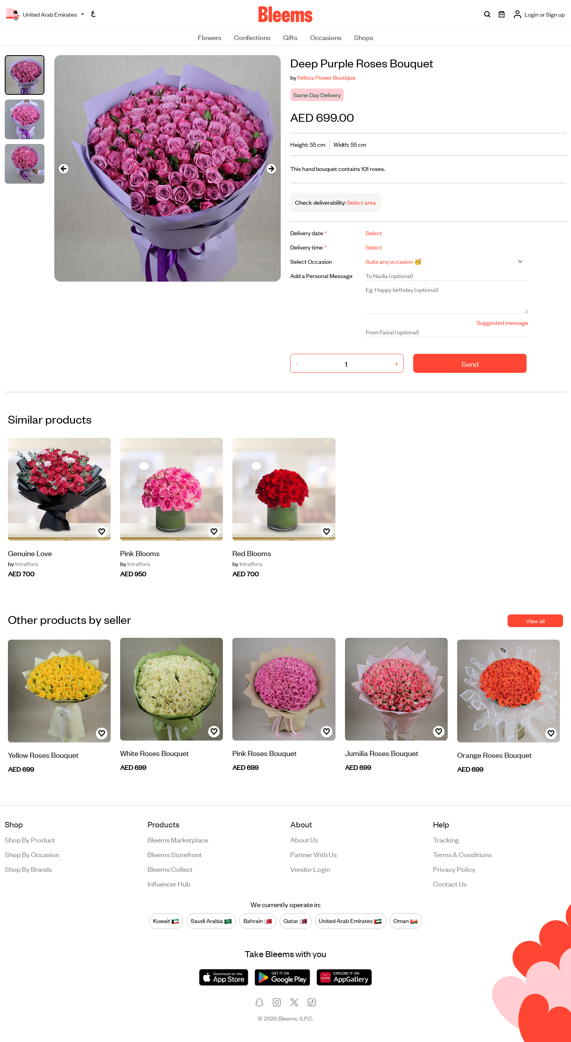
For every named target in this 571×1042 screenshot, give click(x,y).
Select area (361, 202)
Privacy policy (454, 868)
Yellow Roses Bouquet (43, 773)
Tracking (446, 839)
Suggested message (502, 322)
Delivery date (308, 232)
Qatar (295, 920)
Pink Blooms (140, 561)
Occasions (325, 37)
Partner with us (313, 854)
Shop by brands (28, 868)
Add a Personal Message (321, 275)
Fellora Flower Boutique (326, 77)
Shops (363, 37)
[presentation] (64, 168)
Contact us (450, 883)
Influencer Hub (169, 883)
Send (470, 363)
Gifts (290, 37)
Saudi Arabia (211, 920)
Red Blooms (251, 570)
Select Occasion (311, 261)
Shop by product (30, 839)
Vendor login (310, 868)
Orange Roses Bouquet (494, 773)
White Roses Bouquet (154, 782)
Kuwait (166, 920)
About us (304, 839)
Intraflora (135, 572)
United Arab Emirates (350, 920)
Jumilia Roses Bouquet (381, 770)
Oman (405, 920)
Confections (252, 37)
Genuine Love (30, 582)
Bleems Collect (170, 868)
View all (535, 620)
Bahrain (257, 920)
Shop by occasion (32, 854)
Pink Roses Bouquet (264, 762)
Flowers (209, 37)
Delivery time (308, 247)
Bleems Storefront (175, 854)
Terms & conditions (462, 854)
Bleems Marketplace (178, 839)
